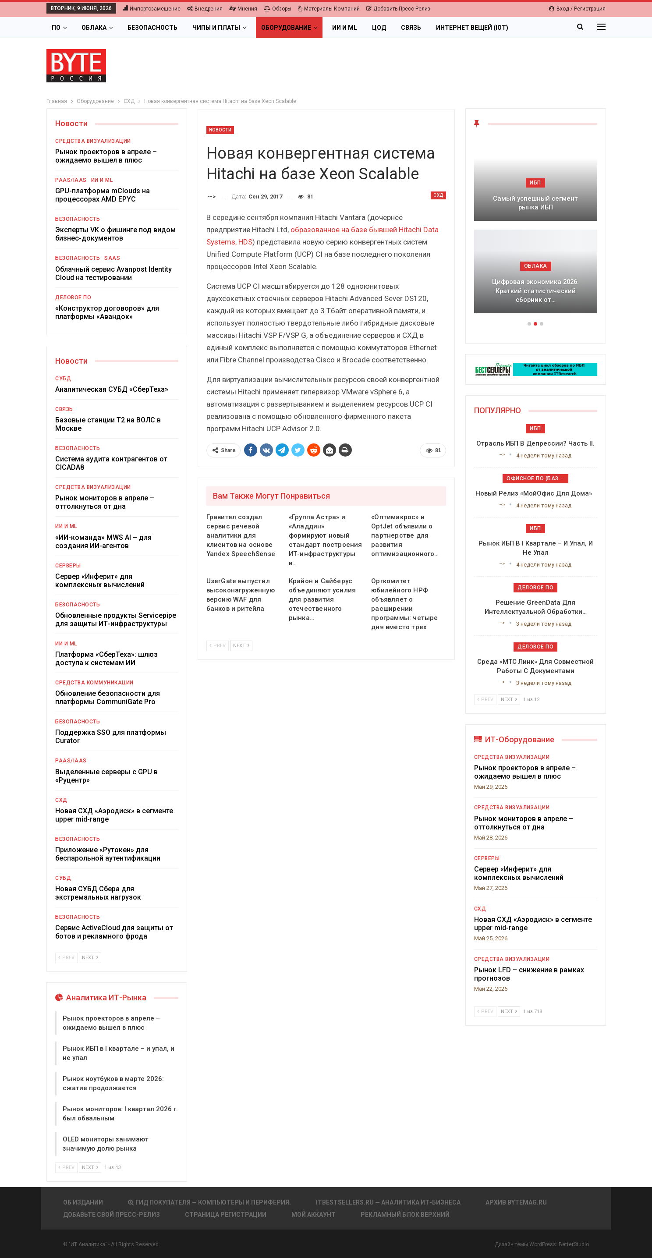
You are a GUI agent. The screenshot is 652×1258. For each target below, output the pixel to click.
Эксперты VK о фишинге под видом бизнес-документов (115, 234)
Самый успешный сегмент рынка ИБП (535, 203)
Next (241, 645)
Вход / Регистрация (577, 9)
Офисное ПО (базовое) (537, 478)
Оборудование (286, 27)
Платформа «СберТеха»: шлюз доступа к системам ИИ (106, 658)
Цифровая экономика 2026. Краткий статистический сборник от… (535, 291)
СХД (438, 195)
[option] (535, 229)
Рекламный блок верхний (405, 1214)
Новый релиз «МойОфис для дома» (535, 493)
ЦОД (379, 27)
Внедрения (205, 9)
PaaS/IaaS (71, 180)
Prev (217, 645)
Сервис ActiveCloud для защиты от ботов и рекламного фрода (114, 932)
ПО (56, 27)
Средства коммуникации (94, 683)
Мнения (243, 9)
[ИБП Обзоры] (535, 368)
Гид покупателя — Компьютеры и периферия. (209, 1202)
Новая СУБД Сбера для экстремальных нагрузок (98, 893)
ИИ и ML (344, 27)
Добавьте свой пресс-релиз (111, 1214)
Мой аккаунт (313, 1214)
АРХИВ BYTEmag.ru (516, 1202)
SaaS (112, 258)
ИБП (535, 183)
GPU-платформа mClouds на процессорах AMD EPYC (102, 195)
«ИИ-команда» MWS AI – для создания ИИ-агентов (103, 541)
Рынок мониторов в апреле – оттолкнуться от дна (104, 502)
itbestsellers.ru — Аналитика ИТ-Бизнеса (388, 1202)
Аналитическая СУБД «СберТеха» (111, 389)
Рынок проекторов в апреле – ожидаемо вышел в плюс (106, 156)
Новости (220, 130)
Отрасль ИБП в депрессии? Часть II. (535, 443)
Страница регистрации (225, 1214)
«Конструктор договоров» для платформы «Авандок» (107, 312)
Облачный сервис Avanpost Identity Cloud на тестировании (113, 273)
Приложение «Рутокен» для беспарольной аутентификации (107, 854)
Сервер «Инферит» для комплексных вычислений (100, 580)
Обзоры (277, 9)
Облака (94, 27)
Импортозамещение (152, 9)
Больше (536, 27)
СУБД (63, 379)
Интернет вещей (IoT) (472, 27)
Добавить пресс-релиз (398, 9)
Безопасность (152, 27)
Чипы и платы (216, 27)
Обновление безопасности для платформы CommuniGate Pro (107, 697)
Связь (411, 27)
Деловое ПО (73, 297)
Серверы (68, 566)
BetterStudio (574, 1244)
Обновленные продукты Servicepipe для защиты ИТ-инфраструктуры (115, 619)
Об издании (83, 1202)
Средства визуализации (93, 141)
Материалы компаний (329, 9)
